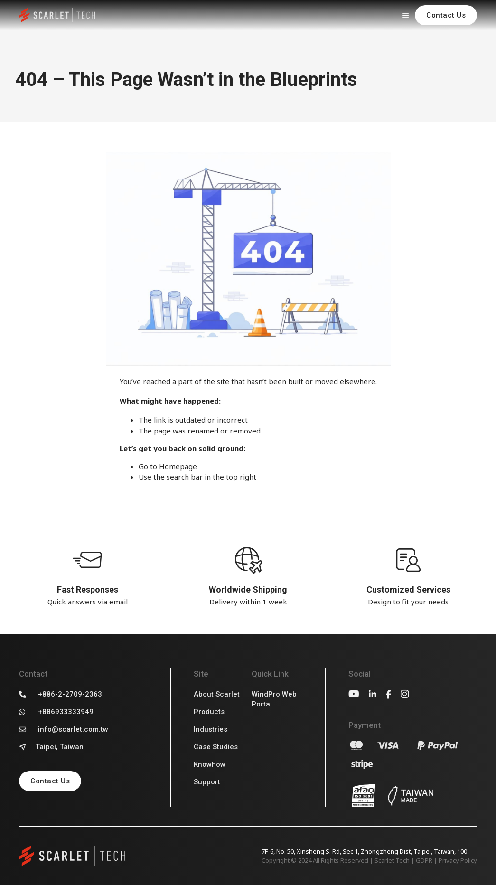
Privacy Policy (458, 860)
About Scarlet (217, 694)
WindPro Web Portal (274, 699)
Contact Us (446, 15)
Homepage (178, 466)
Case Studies (216, 747)
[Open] (405, 15)
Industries (210, 729)
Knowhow (209, 764)
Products (209, 711)
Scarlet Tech (392, 860)
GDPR (424, 860)
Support (207, 782)
